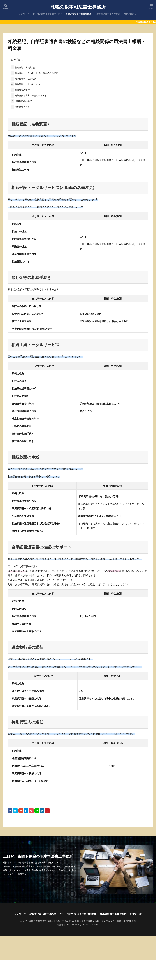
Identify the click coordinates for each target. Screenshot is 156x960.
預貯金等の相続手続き (23, 79)
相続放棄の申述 (20, 90)
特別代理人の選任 (21, 107)
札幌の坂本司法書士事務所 (79, 7)
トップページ (22, 14)
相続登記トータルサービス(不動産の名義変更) (35, 73)
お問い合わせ (130, 14)
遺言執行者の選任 (21, 101)
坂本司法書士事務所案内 (108, 14)
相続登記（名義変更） (23, 67)
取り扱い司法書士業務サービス (47, 14)
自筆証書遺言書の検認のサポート (29, 95)
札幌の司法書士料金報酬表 (79, 14)
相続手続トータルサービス (25, 84)
